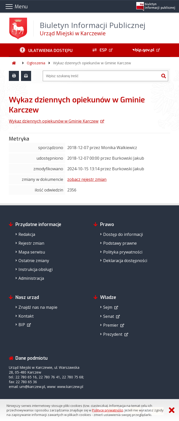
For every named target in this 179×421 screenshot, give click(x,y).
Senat (108, 316)
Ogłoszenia (36, 63)
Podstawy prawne (120, 243)
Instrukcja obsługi (35, 269)
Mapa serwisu (31, 252)
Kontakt (26, 316)
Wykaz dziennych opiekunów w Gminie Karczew (92, 63)
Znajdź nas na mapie (37, 307)
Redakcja (26, 234)
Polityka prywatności (122, 252)
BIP (21, 324)
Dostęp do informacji (123, 234)
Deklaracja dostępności (125, 260)
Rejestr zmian (31, 243)
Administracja (31, 278)
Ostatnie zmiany (33, 260)
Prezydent (112, 334)
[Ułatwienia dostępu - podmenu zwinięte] (46, 50)
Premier (110, 325)
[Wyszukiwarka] (101, 76)
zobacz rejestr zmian (86, 179)
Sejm (107, 307)
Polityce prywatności (107, 410)
